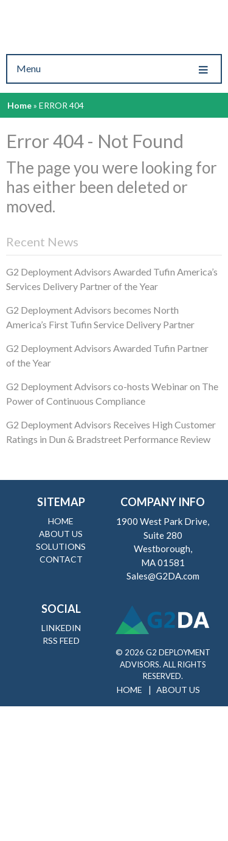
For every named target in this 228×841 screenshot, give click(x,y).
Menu (114, 68)
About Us (61, 534)
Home (19, 105)
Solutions (61, 546)
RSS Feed (61, 640)
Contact (61, 559)
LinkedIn (61, 628)
